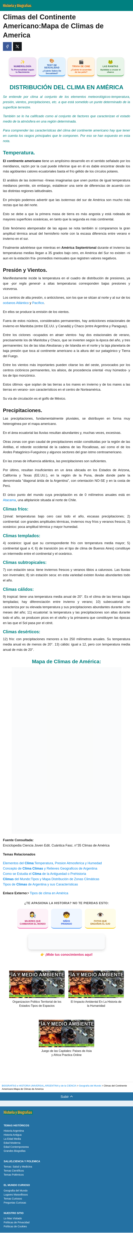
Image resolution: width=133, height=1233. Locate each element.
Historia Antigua (13, 1135)
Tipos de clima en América (49, 893)
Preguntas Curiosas (15, 1203)
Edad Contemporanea (16, 1147)
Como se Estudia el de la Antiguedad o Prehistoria (44, 874)
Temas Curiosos (13, 1199)
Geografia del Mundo (16, 1190)
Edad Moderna (12, 1143)
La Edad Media (12, 1139)
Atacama (9, 500)
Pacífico (38, 303)
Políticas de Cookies (15, 1226)
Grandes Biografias (15, 1151)
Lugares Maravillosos (16, 1194)
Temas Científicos (14, 1171)
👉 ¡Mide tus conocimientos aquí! (66, 955)
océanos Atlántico (16, 303)
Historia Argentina (14, 1131)
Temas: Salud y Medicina (18, 1167)
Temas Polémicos (14, 1175)
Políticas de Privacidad (17, 1222)
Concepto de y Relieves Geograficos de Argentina (50, 869)
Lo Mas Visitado (13, 1218)
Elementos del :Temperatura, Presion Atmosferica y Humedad (52, 863)
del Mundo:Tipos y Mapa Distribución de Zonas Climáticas (51, 879)
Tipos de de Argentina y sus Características (40, 884)
